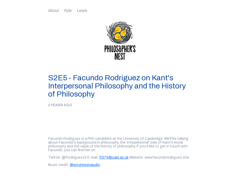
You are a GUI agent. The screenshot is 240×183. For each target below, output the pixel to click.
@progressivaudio (85, 165)
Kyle (68, 10)
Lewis (82, 10)
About (53, 10)
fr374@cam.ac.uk (114, 157)
